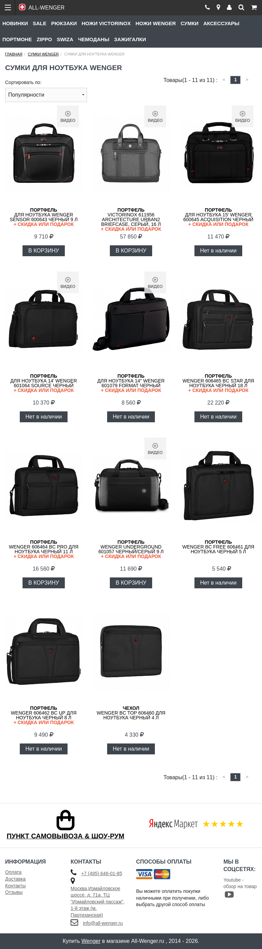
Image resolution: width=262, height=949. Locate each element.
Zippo (44, 39)
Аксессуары (221, 23)
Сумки (189, 23)
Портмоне (17, 39)
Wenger (91, 941)
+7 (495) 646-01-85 (101, 873)
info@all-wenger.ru (103, 923)
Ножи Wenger (155, 23)
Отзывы (14, 892)
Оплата (13, 872)
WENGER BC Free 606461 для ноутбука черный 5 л (218, 546)
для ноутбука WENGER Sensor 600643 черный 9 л (43, 217)
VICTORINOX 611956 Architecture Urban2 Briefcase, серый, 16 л (131, 219)
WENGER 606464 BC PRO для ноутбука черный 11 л (43, 549)
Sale (39, 23)
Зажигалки (130, 39)
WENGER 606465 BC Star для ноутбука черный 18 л (218, 383)
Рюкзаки (64, 23)
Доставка (15, 879)
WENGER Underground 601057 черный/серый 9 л (131, 549)
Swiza (65, 39)
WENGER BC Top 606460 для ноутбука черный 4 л (131, 712)
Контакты (15, 885)
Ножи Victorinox (106, 23)
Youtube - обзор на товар (240, 888)
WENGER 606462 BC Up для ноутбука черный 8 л (43, 715)
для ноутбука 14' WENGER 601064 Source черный (43, 383)
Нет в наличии (218, 250)
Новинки (15, 23)
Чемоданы (94, 39)
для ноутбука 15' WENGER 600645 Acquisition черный (218, 217)
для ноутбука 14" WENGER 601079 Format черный (131, 383)
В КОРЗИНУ (43, 250)
